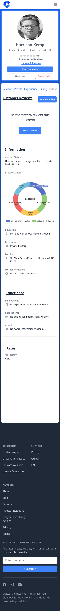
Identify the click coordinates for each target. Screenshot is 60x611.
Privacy (7, 527)
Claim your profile (30, 69)
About (6, 491)
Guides (35, 458)
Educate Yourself (13, 465)
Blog (5, 498)
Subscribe (30, 569)
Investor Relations (13, 510)
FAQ (33, 465)
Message (20, 76)
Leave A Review (31, 63)
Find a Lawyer (11, 452)
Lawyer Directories (14, 471)
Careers (7, 504)
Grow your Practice (14, 458)
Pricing (35, 452)
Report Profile (44, 76)
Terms (6, 534)
